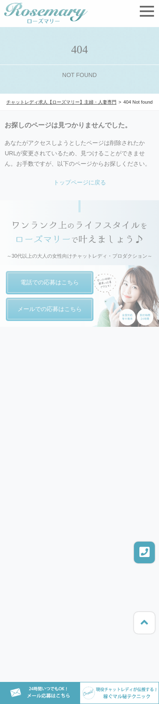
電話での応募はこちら (49, 282)
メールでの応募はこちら (50, 309)
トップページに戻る (79, 182)
